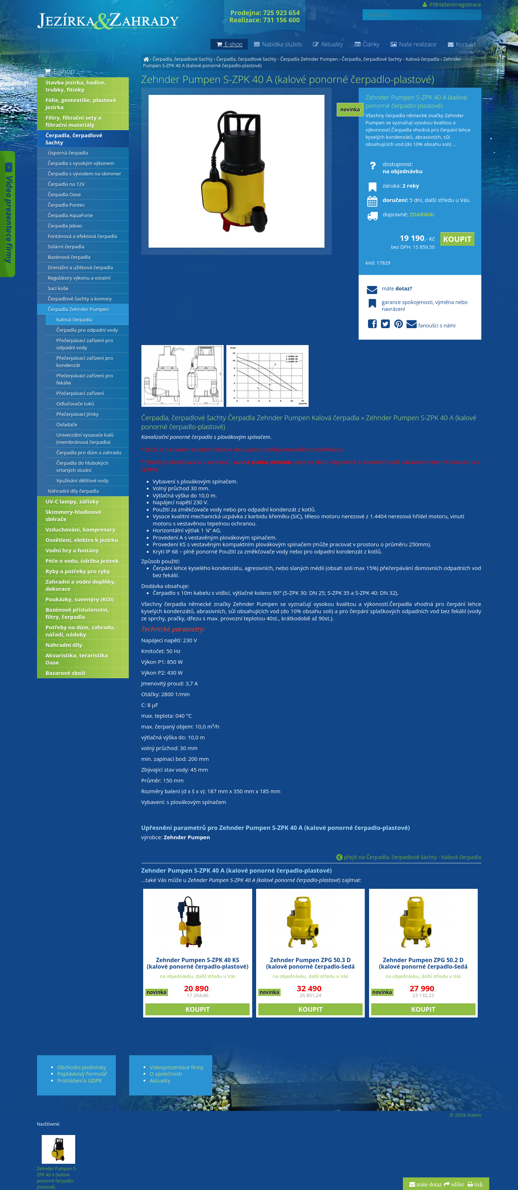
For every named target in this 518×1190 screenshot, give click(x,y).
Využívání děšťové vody (82, 480)
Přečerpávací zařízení (80, 393)
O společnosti (166, 1073)
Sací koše (58, 288)
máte (388, 288)
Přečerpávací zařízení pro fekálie (84, 379)
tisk (478, 1184)
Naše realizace (413, 44)
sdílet (457, 1184)
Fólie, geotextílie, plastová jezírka (81, 103)
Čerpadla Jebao (65, 225)
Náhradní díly (64, 644)
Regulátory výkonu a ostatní (79, 278)
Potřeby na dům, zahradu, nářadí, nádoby (80, 631)
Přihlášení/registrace (451, 4)
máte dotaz (428, 1184)
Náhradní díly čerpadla (73, 491)
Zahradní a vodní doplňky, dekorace (81, 585)
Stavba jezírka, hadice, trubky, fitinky (76, 86)
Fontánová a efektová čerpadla (82, 236)
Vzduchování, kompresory (80, 529)
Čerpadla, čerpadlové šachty (183, 59)
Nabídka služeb (277, 44)
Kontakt (461, 44)
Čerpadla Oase (64, 194)
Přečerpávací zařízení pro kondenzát (84, 361)
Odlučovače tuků (75, 403)
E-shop (58, 70)
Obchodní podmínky (81, 1067)
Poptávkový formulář (82, 1073)
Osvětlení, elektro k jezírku (82, 539)
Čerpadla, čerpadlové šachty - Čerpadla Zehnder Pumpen (277, 59)
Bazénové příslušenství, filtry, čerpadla (77, 613)
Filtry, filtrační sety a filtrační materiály (73, 121)
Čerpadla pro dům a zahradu (89, 452)
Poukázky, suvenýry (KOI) (80, 599)
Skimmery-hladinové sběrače (73, 515)
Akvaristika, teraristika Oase (77, 659)
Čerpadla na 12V (66, 184)
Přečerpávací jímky (77, 414)
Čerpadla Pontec (66, 205)
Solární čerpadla (66, 246)
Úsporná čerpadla (68, 153)
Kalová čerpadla (74, 319)
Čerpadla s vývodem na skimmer (85, 173)
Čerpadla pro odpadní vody (87, 330)
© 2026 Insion (465, 1115)
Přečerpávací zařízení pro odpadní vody (84, 344)
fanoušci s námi (410, 324)
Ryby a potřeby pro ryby (78, 571)
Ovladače (66, 424)
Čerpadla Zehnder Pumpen (78, 309)
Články (366, 44)
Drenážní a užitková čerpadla (80, 267)
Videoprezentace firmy (176, 1067)
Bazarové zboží (66, 672)
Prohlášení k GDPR (79, 1080)
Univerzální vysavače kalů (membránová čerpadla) (85, 438)
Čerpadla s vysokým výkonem (81, 163)
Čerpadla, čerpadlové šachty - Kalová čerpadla (391, 59)
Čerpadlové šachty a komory (80, 298)
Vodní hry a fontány (72, 550)
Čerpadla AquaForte (70, 215)
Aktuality (327, 44)
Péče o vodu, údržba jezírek (82, 560)
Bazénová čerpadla (69, 257)
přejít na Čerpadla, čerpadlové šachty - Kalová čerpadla (408, 856)
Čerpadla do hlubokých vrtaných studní (82, 466)
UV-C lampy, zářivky (72, 501)
